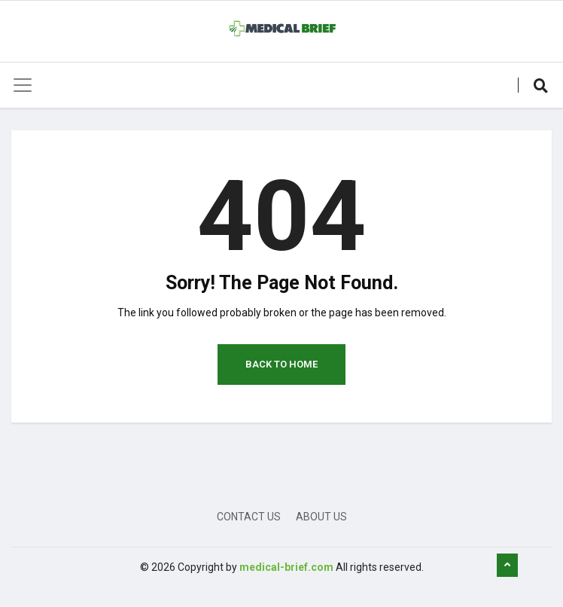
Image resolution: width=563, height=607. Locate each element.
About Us (321, 517)
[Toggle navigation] (22, 85)
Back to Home (281, 364)
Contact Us (249, 517)
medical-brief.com (286, 567)
